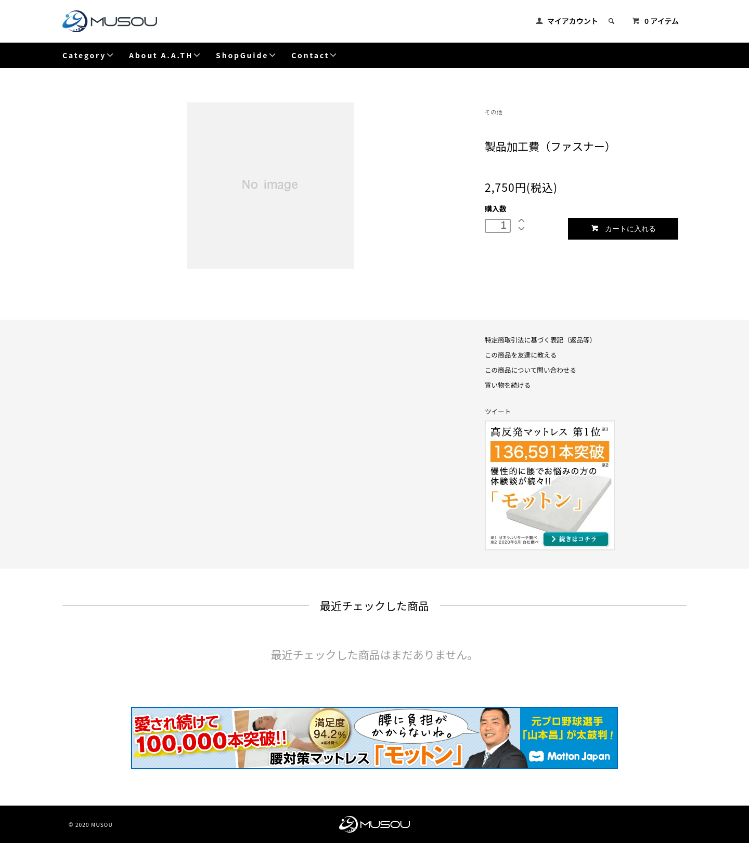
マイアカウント (572, 21)
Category (88, 55)
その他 (493, 112)
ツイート (498, 411)
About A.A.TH (165, 55)
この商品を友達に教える (521, 355)
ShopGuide (246, 55)
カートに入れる (623, 228)
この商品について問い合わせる (530, 370)
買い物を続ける (508, 385)
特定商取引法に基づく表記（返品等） (540, 340)
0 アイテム (655, 21)
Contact (314, 55)
